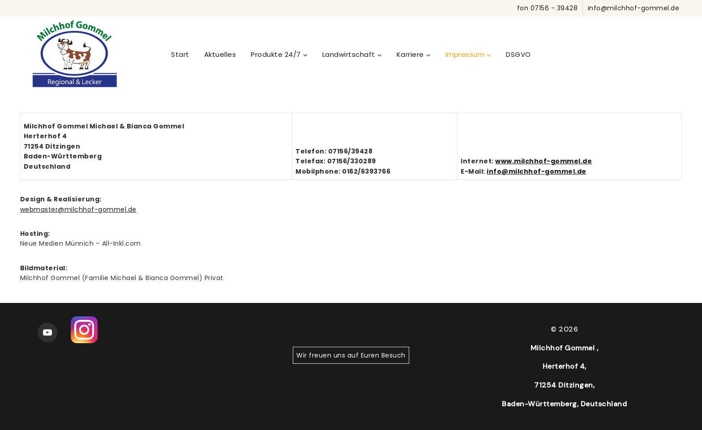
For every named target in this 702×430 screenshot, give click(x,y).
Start (180, 54)
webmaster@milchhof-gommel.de (78, 209)
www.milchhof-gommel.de (543, 161)
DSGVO (518, 54)
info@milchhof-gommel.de (536, 171)
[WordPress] (75, 54)
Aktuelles (220, 54)
